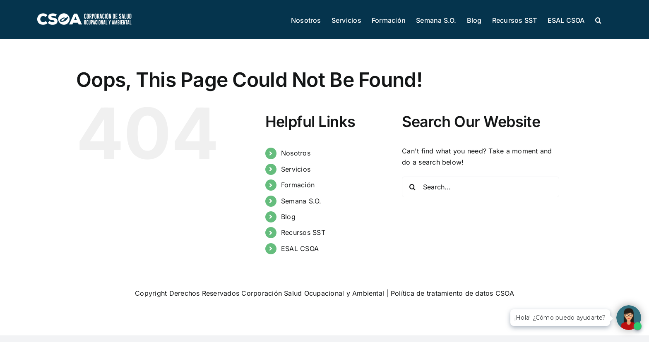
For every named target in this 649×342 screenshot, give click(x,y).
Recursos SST (303, 232)
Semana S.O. (301, 201)
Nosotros (295, 153)
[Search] (412, 187)
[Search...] (480, 187)
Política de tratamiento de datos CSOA (452, 293)
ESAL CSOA (300, 248)
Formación (298, 185)
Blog (288, 217)
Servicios (295, 169)
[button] (598, 19)
